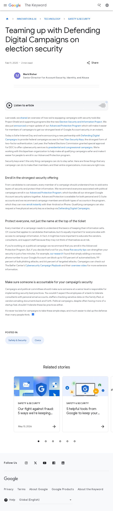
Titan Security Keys (74, 139)
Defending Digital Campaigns (73, 208)
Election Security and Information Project (81, 121)
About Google (38, 489)
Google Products (63, 489)
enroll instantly (33, 204)
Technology (52, 18)
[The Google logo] (11, 479)
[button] (92, 62)
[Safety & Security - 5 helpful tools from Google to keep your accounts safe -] (80, 404)
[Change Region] (45, 500)
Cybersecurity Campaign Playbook (43, 265)
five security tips (78, 249)
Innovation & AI (27, 18)
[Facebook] (54, 463)
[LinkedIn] (63, 463)
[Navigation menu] (5, 5)
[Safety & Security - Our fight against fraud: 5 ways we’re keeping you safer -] (32, 404)
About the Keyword (90, 489)
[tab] (38, 441)
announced (20, 125)
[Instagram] (26, 463)
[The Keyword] (7, 19)
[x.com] (35, 463)
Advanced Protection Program (65, 125)
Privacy (8, 489)
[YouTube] (45, 463)
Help (9, 500)
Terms (21, 489)
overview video (79, 265)
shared (23, 117)
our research (56, 253)
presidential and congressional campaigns (70, 147)
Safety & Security (79, 18)
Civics (38, 340)
